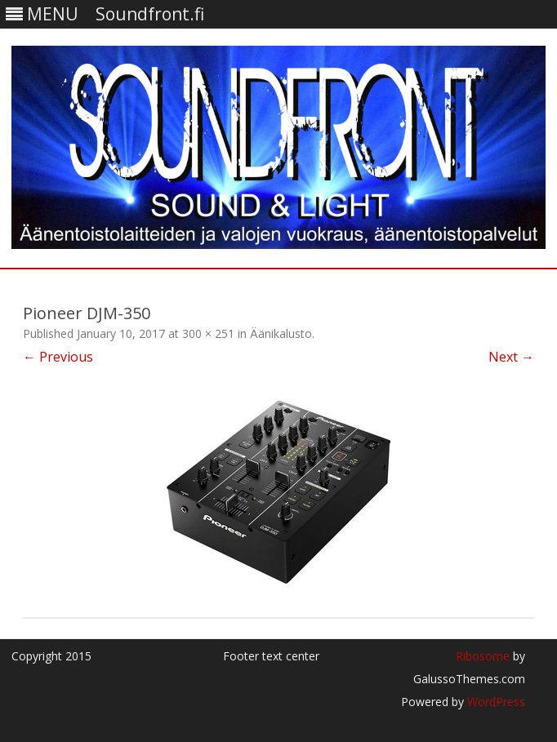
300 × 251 (208, 333)
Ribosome (483, 656)
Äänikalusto (281, 333)
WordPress (494, 701)
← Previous (58, 357)
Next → (511, 357)
